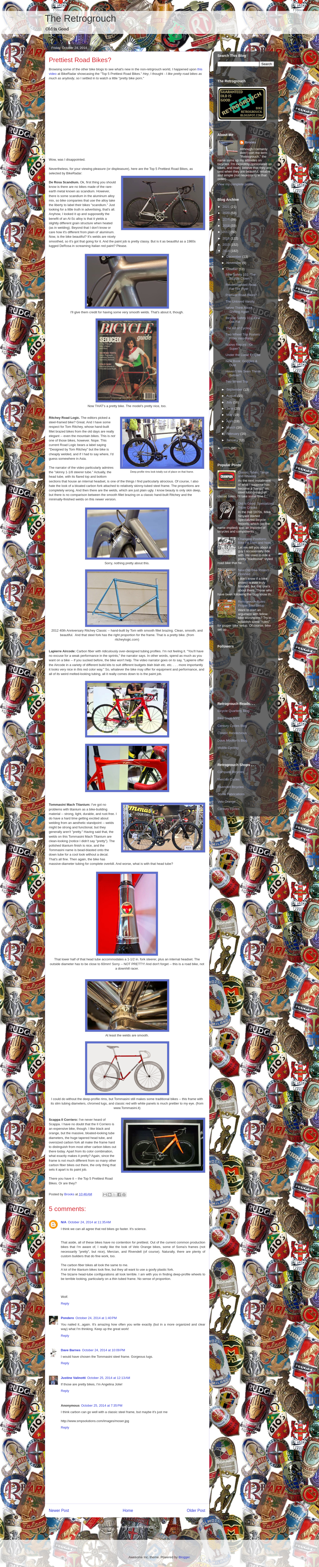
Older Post (196, 1510)
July (229, 402)
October (232, 269)
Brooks (250, 142)
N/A (63, 1222)
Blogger (184, 1557)
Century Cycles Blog (232, 726)
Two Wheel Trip (237, 381)
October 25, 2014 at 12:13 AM (108, 1378)
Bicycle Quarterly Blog (234, 711)
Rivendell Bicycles (231, 787)
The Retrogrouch (80, 18)
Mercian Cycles (229, 779)
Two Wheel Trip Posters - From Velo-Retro (244, 336)
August (231, 396)
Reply (65, 1303)
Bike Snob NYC (229, 718)
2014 (227, 251)
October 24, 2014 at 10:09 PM (103, 1350)
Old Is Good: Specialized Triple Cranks (256, 505)
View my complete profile (236, 184)
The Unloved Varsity (240, 301)
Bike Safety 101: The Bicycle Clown (241, 276)
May (229, 415)
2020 (227, 213)
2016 (227, 238)
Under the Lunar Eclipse (243, 355)
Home (128, 1510)
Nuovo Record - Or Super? (239, 346)
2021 (227, 207)
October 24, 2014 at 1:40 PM (96, 1318)
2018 (227, 225)
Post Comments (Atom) (137, 1527)
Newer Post (59, 1510)
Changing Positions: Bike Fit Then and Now (254, 541)
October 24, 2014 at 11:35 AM (89, 1222)
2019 (227, 219)
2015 (227, 244)
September (234, 389)
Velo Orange (227, 801)
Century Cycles (229, 809)
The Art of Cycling (238, 328)
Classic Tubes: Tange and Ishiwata (253, 474)
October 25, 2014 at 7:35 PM (101, 1405)
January (232, 440)
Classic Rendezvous (232, 733)
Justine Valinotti (73, 1378)
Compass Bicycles (231, 772)
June (230, 408)
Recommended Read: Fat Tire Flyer (241, 287)
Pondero (67, 1318)
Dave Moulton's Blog (232, 740)
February (233, 434)
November (234, 263)
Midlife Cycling (228, 748)
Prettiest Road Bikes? (241, 295)
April (230, 421)
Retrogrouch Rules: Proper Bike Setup (252, 603)
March (231, 427)
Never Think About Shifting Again (239, 310)
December (234, 256)
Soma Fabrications (231, 794)
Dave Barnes (71, 1350)
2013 (227, 448)
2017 (227, 232)
